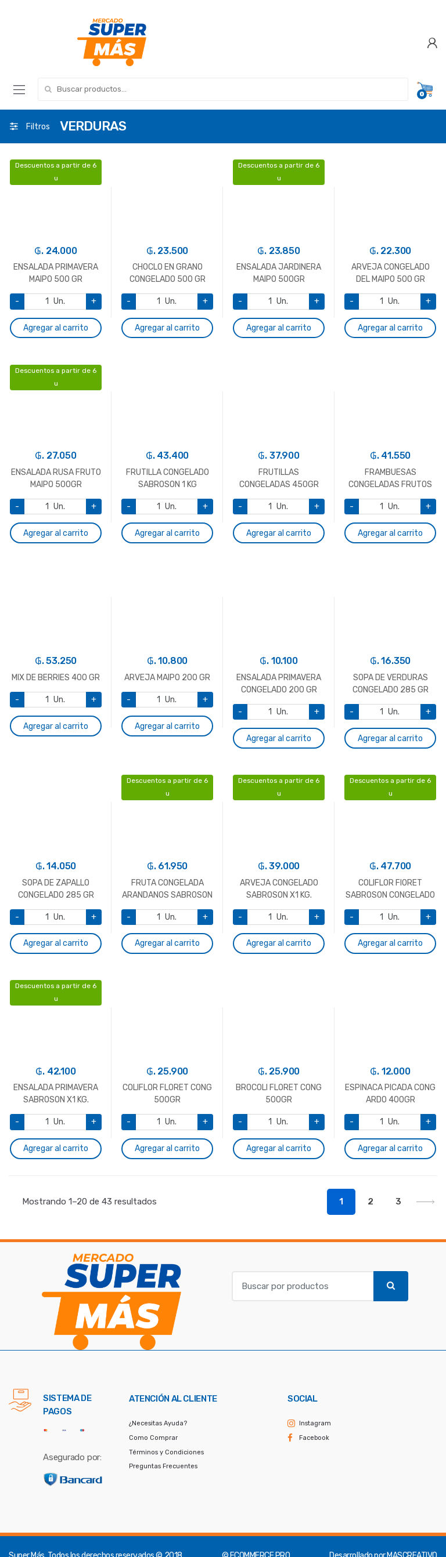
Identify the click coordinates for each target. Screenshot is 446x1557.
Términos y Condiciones (166, 1452)
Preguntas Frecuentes (163, 1466)
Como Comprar (153, 1438)
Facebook (314, 1438)
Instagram (315, 1423)
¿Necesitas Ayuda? (158, 1423)
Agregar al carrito (55, 328)
